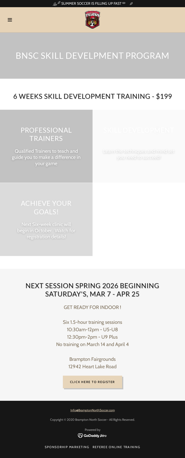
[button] (18, 19)
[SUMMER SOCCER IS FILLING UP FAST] (92, 3)
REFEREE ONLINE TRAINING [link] (116, 447)
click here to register (92, 382)
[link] (92, 20)
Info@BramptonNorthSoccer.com (92, 410)
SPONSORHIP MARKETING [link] (67, 447)
